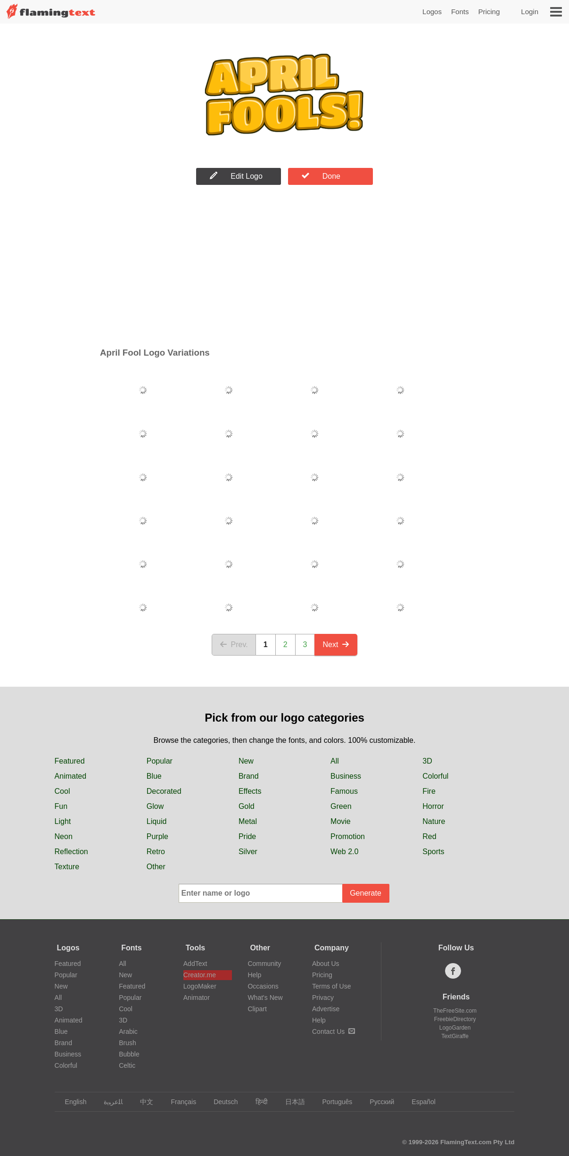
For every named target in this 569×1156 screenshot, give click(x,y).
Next (335, 644)
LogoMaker (199, 986)
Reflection (71, 852)
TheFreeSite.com (455, 1010)
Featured (70, 761)
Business (345, 776)
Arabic (128, 1031)
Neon (64, 836)
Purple (157, 836)
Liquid (157, 821)
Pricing (489, 12)
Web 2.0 (344, 852)
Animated (71, 776)
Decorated (164, 791)
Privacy (323, 997)
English (71, 1102)
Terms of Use (331, 986)
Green (340, 806)
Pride (247, 836)
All (334, 761)
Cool (62, 791)
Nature (433, 821)
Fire (429, 791)
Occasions (262, 986)
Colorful (435, 776)
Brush (127, 1043)
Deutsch (221, 1102)
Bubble (129, 1054)
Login (529, 12)
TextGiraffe (455, 1036)
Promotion (347, 836)
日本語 (290, 1102)
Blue (154, 776)
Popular (160, 761)
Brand (249, 776)
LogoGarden (455, 1027)
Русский (377, 1102)
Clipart (256, 1009)
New (246, 761)
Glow (155, 806)
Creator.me (199, 975)
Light (63, 821)
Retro (156, 852)
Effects (250, 791)
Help (254, 975)
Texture (67, 867)
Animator (196, 997)
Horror (433, 806)
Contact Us (333, 1031)
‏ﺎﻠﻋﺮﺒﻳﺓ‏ (109, 1102)
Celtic (127, 1065)
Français (179, 1102)
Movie (340, 821)
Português (333, 1102)
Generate (365, 893)
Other (156, 867)
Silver (248, 852)
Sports (433, 852)
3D (427, 761)
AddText (195, 963)
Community (264, 963)
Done (321, 176)
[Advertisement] (284, 268)
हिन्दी (257, 1102)
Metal (248, 821)
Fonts (460, 12)
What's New (264, 997)
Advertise (325, 1009)
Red (429, 836)
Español (419, 1102)
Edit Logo (236, 176)
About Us (325, 963)
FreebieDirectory (455, 1019)
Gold (247, 806)
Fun (61, 806)
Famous (344, 791)
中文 (142, 1102)
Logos (432, 12)
